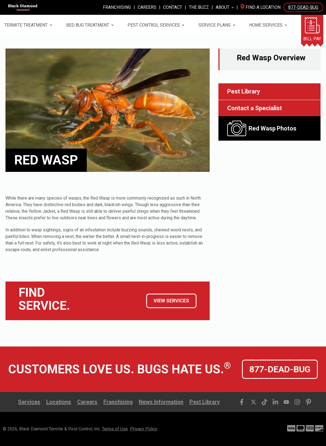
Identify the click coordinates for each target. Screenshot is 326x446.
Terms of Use (115, 428)
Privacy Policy (143, 428)
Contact (172, 7)
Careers (147, 7)
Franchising (117, 7)
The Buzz (199, 7)
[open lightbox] (269, 128)
